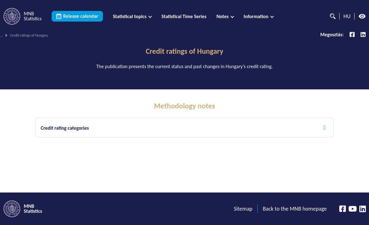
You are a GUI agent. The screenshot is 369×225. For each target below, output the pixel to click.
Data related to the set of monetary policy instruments (148, 35)
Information (256, 16)
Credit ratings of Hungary (184, 51)
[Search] (331, 16)
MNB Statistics (11, 35)
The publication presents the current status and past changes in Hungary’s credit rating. (184, 66)
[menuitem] (132, 16)
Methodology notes (184, 106)
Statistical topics (129, 16)
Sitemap (243, 208)
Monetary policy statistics (80, 35)
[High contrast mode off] (362, 16)
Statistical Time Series (183, 16)
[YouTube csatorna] (352, 208)
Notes (222, 16)
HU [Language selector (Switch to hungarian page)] (347, 16)
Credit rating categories (65, 128)
